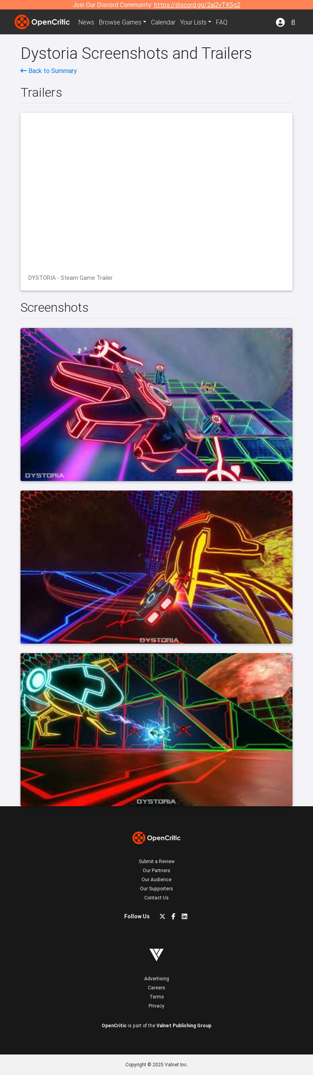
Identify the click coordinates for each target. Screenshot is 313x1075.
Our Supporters (156, 888)
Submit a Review (157, 861)
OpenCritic (114, 1025)
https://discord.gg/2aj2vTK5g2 (197, 5)
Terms (156, 997)
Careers (156, 988)
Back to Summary (48, 71)
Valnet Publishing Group (183, 1025)
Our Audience (156, 879)
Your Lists (193, 22)
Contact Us (156, 898)
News (86, 22)
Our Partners (156, 870)
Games (120, 22)
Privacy (156, 1006)
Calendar (163, 22)
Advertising (156, 978)
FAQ (221, 22)
